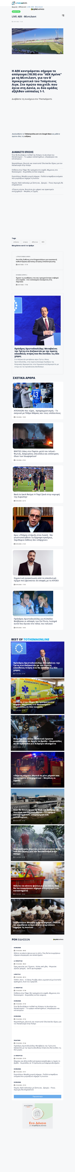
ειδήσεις (27, 136)
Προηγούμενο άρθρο (23, 256)
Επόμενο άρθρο (21, 275)
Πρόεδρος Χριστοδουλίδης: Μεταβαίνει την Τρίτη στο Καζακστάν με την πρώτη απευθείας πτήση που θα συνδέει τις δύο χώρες (36, 352)
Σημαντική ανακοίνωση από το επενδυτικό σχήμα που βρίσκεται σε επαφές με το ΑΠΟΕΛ (36, 579)
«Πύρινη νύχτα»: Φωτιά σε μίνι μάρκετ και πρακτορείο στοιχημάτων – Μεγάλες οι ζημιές (33, 190)
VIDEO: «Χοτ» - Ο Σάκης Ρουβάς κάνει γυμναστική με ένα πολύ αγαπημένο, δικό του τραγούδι (37, 981)
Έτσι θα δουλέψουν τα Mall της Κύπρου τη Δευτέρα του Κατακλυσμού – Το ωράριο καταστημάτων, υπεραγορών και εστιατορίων (35, 157)
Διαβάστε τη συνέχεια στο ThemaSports (32, 98)
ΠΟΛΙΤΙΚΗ (17, 1040)
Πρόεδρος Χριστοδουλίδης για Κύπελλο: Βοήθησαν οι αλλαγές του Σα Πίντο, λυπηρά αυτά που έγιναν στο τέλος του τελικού (35, 621)
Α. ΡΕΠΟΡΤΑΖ (18, 961)
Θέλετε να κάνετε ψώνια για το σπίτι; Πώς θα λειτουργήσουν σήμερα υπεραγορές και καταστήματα (36, 888)
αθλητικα (35, 242)
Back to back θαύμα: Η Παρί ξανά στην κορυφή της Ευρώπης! (37, 495)
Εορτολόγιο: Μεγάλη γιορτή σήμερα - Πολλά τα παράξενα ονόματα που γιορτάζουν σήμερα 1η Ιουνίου (37, 177)
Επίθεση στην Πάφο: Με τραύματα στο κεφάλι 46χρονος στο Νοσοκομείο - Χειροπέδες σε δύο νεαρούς (35, 171)
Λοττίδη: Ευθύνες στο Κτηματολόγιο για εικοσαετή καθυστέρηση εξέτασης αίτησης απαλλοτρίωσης (36, 260)
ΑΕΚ (43, 242)
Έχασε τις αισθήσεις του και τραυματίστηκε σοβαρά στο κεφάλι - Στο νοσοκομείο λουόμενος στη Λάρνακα (37, 280)
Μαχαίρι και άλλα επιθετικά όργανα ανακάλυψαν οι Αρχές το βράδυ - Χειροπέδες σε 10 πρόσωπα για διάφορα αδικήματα (37, 741)
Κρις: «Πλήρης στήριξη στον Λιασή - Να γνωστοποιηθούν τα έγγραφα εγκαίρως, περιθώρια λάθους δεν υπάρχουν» (33, 537)
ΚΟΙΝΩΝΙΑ (17, 948)
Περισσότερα (37, 1096)
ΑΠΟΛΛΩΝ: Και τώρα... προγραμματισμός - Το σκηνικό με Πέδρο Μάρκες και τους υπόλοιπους (37, 411)
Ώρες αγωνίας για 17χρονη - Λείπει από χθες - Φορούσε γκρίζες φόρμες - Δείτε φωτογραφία (35, 967)
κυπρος (25, 242)
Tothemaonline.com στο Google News (38, 134)
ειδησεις (16, 242)
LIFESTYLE (17, 974)
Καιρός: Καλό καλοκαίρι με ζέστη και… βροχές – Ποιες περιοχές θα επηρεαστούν (37, 184)
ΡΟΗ (21, 939)
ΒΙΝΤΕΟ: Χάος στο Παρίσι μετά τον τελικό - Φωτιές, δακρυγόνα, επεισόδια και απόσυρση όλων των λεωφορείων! (36, 454)
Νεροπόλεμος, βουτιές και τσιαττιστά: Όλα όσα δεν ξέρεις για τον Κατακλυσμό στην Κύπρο (37, 164)
